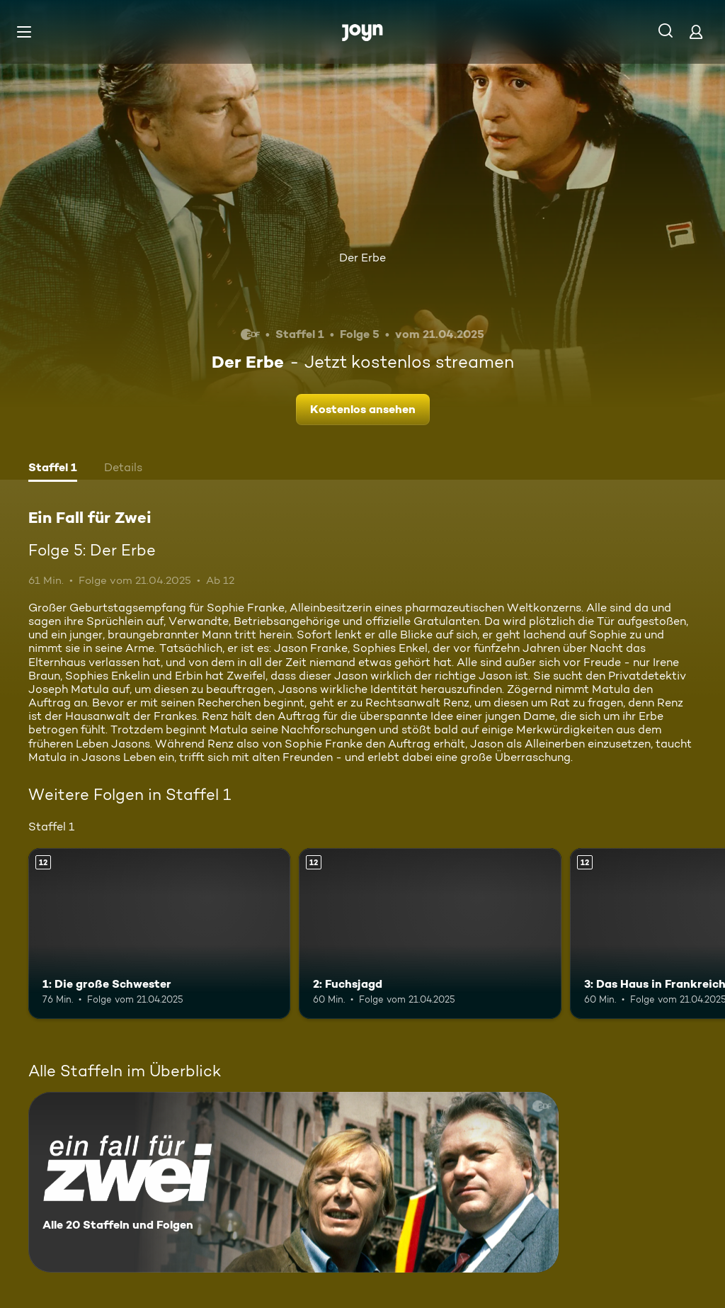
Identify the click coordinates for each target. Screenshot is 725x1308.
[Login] (696, 31)
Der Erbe (362, 257)
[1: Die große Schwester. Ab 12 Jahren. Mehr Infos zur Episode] (159, 933)
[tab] (52, 469)
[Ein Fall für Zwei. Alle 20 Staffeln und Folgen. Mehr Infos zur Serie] (293, 1182)
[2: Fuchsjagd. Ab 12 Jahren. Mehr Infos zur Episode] (430, 933)
